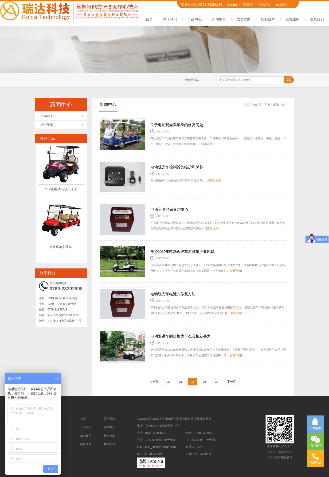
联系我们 (317, 19)
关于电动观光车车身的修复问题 (176, 125)
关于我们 (170, 19)
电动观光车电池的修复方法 (173, 294)
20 (168, 381)
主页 (267, 104)
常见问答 (264, 4)
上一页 (154, 381)
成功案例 (243, 19)
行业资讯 (47, 125)
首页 (149, 19)
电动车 (271, 452)
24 (216, 381)
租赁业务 (292, 19)
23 (204, 381)
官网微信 (248, 4)
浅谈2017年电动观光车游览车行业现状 (182, 252)
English (232, 4)
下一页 (231, 381)
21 (180, 381)
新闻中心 (219, 19)
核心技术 (268, 19)
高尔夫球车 (285, 446)
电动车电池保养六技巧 (169, 209)
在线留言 (281, 4)
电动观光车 (285, 452)
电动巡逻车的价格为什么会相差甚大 (180, 336)
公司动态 (47, 116)
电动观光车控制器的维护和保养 (176, 167)
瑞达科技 (206, 454)
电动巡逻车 (274, 457)
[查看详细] (207, 144)
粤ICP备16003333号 (149, 454)
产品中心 (195, 19)
